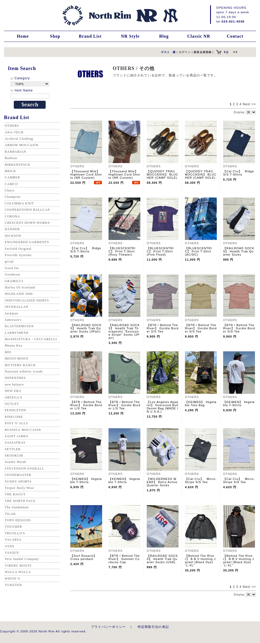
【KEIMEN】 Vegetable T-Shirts (239, 403)
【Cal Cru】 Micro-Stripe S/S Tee (200, 480)
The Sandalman (17, 507)
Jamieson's (13, 320)
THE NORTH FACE (20, 501)
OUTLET (12, 404)
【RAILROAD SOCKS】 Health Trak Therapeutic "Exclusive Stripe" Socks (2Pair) (124, 331)
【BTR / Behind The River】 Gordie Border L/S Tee (86, 405)
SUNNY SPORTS (18, 481)
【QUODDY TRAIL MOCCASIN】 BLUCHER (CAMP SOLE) (162, 174)
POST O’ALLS (16, 423)
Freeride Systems (18, 255)
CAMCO (11, 184)
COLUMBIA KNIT (19, 203)
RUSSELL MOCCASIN (23, 430)
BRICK (10, 171)
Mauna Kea (13, 345)
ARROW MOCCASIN (21, 145)
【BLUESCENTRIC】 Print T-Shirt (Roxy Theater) (123, 251)
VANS (9, 546)
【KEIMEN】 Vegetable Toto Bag (200, 403)
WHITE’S (12, 578)
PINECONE (14, 417)
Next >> (249, 104)
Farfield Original (18, 249)
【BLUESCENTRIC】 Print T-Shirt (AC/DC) (199, 251)
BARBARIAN (15, 152)
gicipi (9, 261)
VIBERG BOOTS (18, 565)
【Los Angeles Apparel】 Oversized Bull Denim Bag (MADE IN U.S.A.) (162, 406)
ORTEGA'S (13, 397)
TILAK (10, 514)
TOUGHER (13, 526)
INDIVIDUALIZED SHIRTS (27, 300)
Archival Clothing (19, 139)
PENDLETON (15, 410)
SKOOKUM (14, 455)
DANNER (12, 229)
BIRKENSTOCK (18, 165)
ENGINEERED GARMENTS (27, 242)
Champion (12, 197)
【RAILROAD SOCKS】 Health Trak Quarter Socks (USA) (162, 559)
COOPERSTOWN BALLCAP (27, 210)
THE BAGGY (15, 494)
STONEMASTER (18, 475)
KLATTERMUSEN (19, 326)
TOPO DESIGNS (18, 520)
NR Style (130, 36)
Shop (55, 36)
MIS (8, 352)
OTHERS (12, 126)
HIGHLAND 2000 (19, 294)
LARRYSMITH (16, 333)
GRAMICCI (14, 281)
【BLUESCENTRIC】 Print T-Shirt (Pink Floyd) (161, 251)
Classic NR (198, 36)
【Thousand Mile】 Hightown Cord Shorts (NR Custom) (86, 174)
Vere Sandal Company (22, 559)
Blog (164, 36)
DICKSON (13, 236)
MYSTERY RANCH (20, 365)
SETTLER (12, 449)
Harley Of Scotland (20, 287)
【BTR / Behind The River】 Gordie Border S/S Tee (163, 328)
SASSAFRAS (15, 442)
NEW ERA (13, 391)
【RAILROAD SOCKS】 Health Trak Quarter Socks (238, 251)
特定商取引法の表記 (153, 626)
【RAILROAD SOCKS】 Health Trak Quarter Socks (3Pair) (86, 328)
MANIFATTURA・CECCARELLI (31, 339)
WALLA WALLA (18, 572)
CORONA (12, 216)
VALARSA (13, 539)
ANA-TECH (14, 132)
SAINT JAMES (16, 436)
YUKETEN (13, 585)
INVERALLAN (16, 307)
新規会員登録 (202, 52)
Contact (235, 36)
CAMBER (12, 177)
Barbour (11, 158)
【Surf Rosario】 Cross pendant (85, 557)
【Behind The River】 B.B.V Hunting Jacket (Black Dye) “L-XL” (200, 560)
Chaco (9, 190)
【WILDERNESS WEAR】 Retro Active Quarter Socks (162, 482)
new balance (14, 384)
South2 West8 (15, 462)
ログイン (185, 52)
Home (23, 36)
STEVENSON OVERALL (24, 468)
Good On (12, 268)
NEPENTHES (15, 378)
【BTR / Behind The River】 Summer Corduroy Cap (124, 559)
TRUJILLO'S (15, 533)
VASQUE (12, 552)
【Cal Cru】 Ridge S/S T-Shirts (238, 173)
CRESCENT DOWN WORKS (27, 223)
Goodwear (12, 274)
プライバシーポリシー (108, 626)
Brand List (90, 36)
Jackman (11, 313)
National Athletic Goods (24, 371)
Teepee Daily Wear (19, 488)
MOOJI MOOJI (16, 358)
